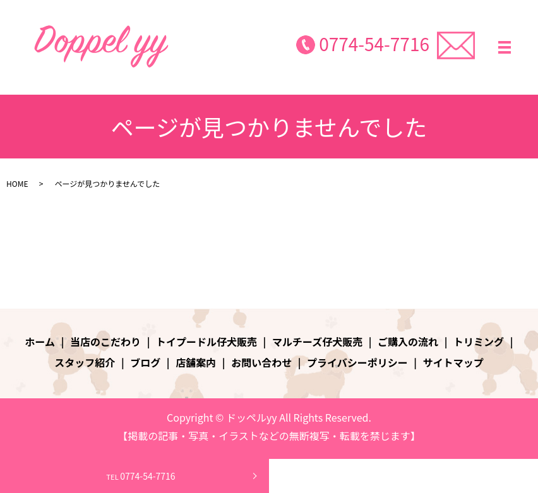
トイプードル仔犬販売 (206, 341)
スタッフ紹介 (84, 362)
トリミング (478, 341)
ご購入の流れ (408, 341)
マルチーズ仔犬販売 (317, 341)
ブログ (145, 362)
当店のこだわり (105, 341)
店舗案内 (196, 362)
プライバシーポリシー (357, 362)
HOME (17, 183)
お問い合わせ (261, 362)
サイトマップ (453, 362)
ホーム (40, 341)
